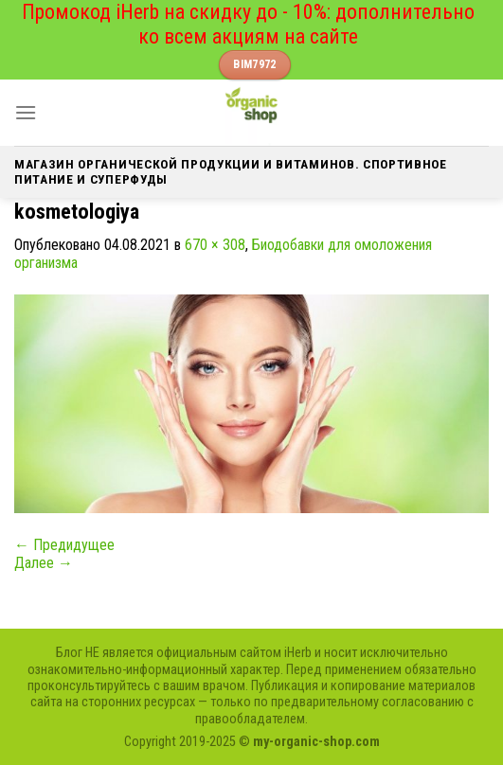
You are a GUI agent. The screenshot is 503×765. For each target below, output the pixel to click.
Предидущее (64, 545)
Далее (43, 563)
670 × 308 (215, 245)
